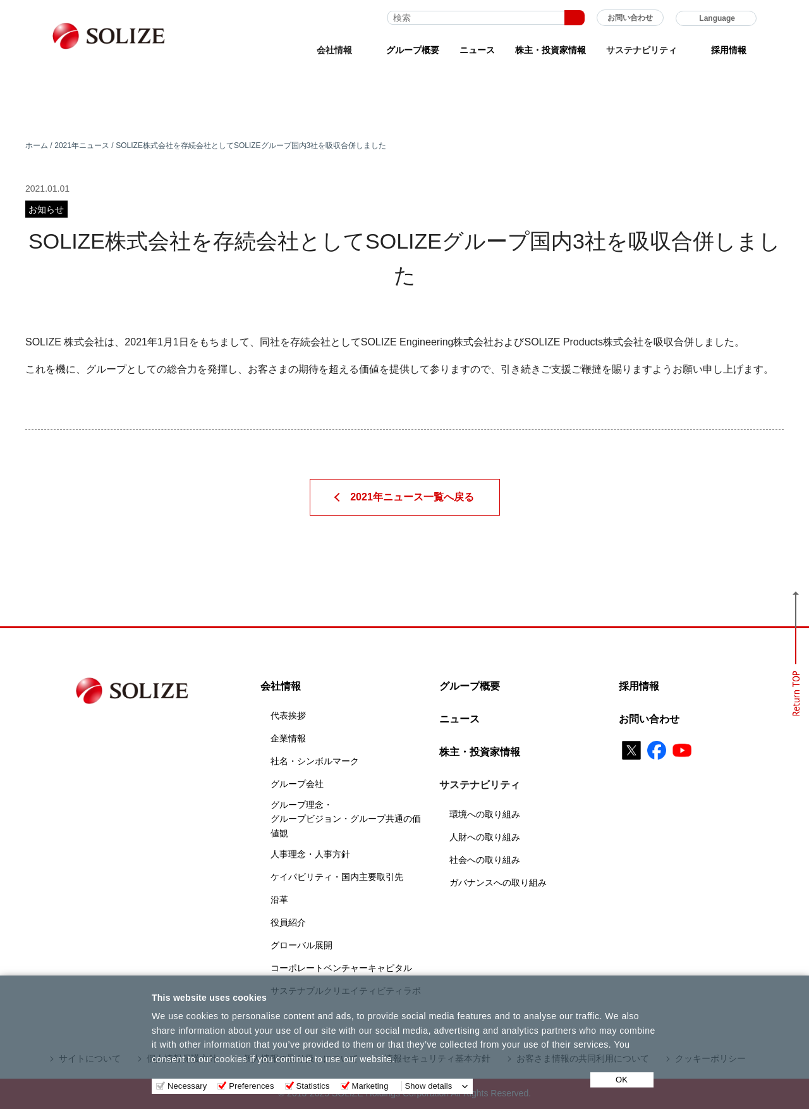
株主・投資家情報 (550, 50)
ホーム (36, 145)
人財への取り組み (484, 837)
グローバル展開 (301, 945)
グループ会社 (297, 784)
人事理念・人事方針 (310, 854)
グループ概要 (412, 50)
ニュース (477, 50)
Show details (429, 1086)
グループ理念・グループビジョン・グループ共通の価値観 (346, 819)
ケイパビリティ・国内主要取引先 (337, 877)
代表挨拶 (288, 715)
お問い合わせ (630, 17)
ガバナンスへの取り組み (498, 882)
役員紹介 (288, 922)
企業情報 (288, 738)
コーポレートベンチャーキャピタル (341, 968)
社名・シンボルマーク (315, 761)
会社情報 (280, 686)
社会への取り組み (484, 860)
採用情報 (728, 50)
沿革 (279, 900)
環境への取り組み (484, 814)
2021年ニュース (81, 145)
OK (622, 1079)
